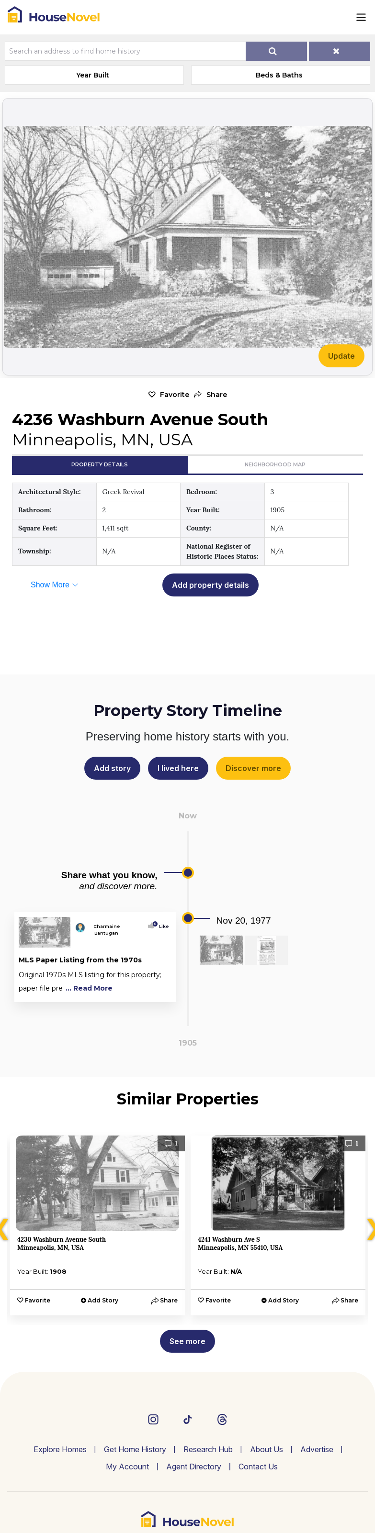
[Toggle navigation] (361, 17)
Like (161, 926)
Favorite (174, 394)
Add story (112, 768)
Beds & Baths (279, 75)
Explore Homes (60, 1449)
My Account (127, 1466)
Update (341, 356)
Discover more (253, 768)
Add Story (103, 1300)
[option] (97, 1225)
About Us (266, 1449)
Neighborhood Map (275, 464)
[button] (210, 395)
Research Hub (208, 1449)
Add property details (210, 585)
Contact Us (258, 1466)
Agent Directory (193, 1466)
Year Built (92, 75)
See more (187, 1341)
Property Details (99, 464)
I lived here (178, 768)
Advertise (316, 1449)
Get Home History (135, 1449)
